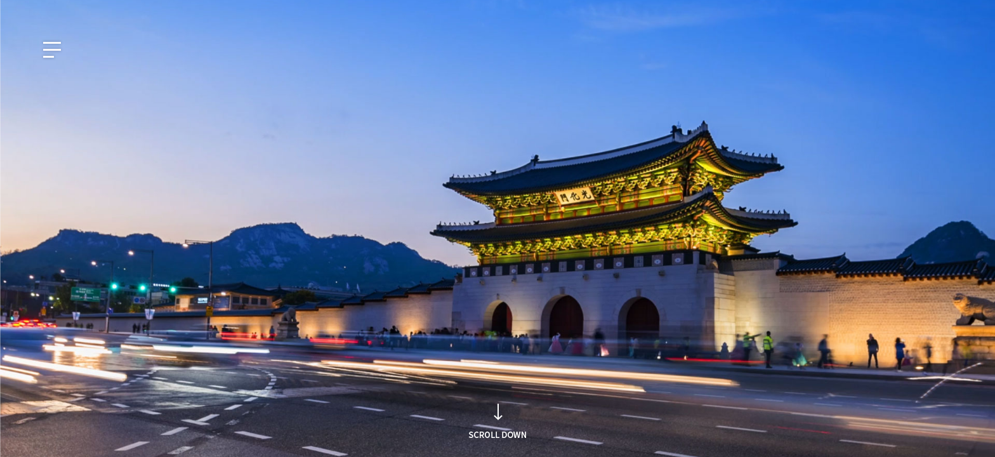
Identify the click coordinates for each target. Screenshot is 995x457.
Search (683, 253)
